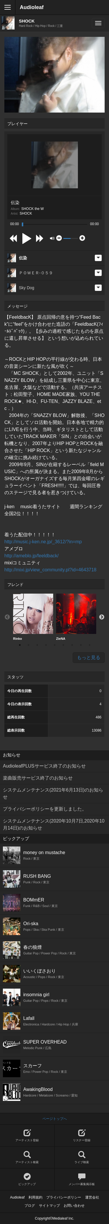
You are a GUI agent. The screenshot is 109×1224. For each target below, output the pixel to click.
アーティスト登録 (27, 1135)
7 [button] (72, 645)
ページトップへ (54, 1119)
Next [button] (102, 617)
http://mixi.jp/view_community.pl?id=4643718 (50, 569)
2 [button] (28, 645)
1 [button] (20, 645)
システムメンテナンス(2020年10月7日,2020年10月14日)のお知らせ (53, 824)
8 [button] (81, 645)
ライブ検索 (82, 1157)
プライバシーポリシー (63, 1197)
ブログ (29, 1206)
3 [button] (37, 645)
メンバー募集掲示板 (82, 1179)
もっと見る (88, 657)
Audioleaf (32, 7)
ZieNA (76, 617)
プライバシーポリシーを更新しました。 (45, 808)
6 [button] (63, 645)
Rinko (33, 617)
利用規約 (35, 1197)
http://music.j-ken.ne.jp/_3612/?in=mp (43, 541)
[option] (33, 617)
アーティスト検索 (27, 1157)
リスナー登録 (82, 1135)
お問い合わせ (74, 1206)
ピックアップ (27, 1179)
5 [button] (55, 645)
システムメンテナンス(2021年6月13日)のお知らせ (53, 793)
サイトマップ (49, 1206)
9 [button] (89, 645)
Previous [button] (7, 617)
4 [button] (46, 645)
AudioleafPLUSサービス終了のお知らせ (44, 765)
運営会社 (92, 1197)
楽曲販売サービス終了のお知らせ (38, 777)
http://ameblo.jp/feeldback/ (31, 555)
